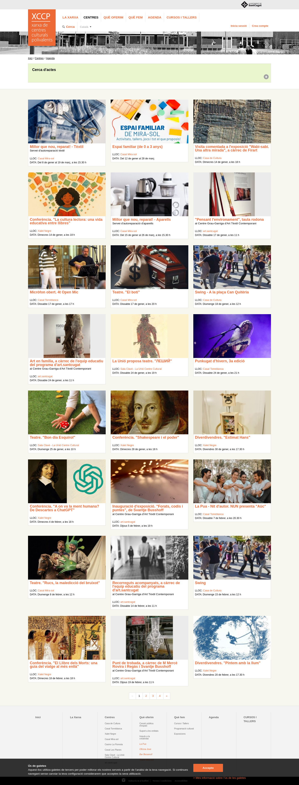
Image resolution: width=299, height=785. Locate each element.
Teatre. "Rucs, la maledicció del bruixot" (65, 583)
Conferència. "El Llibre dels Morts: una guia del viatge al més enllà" (63, 665)
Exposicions (180, 734)
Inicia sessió (239, 25)
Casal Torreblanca (48, 300)
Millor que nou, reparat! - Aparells (141, 219)
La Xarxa (70, 17)
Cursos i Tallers (181, 723)
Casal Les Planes (113, 750)
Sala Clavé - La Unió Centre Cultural (141, 368)
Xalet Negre (44, 231)
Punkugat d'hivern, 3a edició (220, 361)
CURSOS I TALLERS (182, 17)
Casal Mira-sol (46, 158)
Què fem (136, 17)
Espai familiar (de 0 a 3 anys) (137, 147)
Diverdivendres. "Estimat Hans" (222, 437)
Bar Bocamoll (146, 754)
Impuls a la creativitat (145, 737)
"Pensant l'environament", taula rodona (229, 219)
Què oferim (113, 17)
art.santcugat (210, 231)
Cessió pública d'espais (146, 724)
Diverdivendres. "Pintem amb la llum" (227, 663)
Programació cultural (184, 729)
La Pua (143, 744)
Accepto (208, 767)
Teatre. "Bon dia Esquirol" (52, 437)
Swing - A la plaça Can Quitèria (222, 292)
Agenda (154, 17)
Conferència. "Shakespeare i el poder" (145, 437)
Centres (90, 17)
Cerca (70, 26)
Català (84, 26)
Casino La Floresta (114, 744)
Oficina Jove (145, 749)
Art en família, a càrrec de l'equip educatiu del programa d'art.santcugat (66, 363)
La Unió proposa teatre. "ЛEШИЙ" (142, 361)
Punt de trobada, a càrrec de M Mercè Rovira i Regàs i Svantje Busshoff (144, 665)
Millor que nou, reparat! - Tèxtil (56, 147)
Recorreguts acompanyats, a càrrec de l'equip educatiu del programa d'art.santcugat (146, 586)
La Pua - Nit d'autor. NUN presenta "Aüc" (230, 506)
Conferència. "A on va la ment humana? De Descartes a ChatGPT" (64, 508)
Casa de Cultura (212, 158)
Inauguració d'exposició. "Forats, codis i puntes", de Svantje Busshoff (147, 508)
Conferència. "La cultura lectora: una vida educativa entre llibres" (66, 221)
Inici (30, 58)
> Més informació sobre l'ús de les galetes (219, 777)
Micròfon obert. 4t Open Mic (54, 292)
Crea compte (260, 25)
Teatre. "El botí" (126, 292)
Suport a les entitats (149, 731)
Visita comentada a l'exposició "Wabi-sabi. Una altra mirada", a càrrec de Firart (232, 149)
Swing (200, 583)
